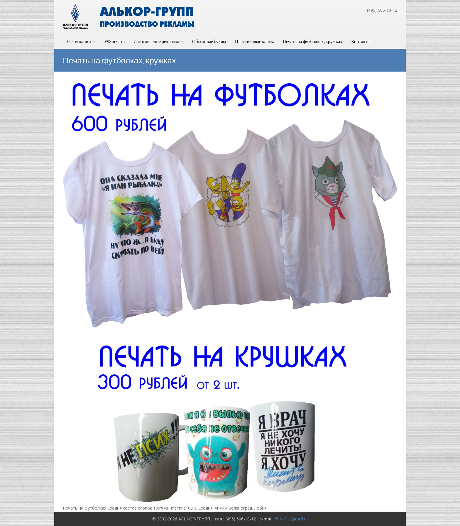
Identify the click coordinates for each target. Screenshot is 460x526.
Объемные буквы (209, 41)
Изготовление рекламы (156, 41)
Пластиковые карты (254, 41)
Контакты (361, 41)
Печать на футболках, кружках (313, 41)
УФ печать (114, 41)
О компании (79, 41)
